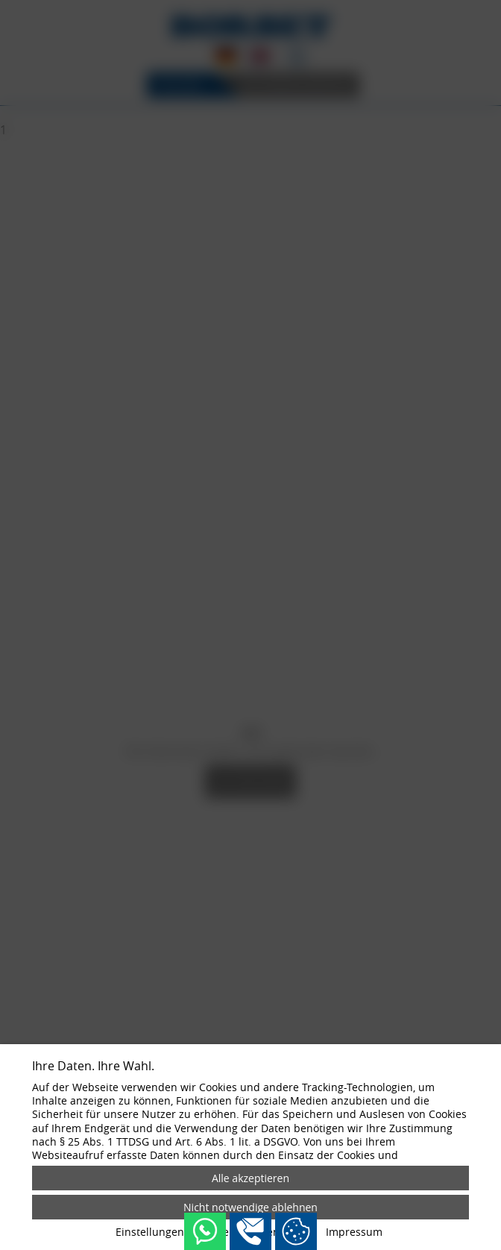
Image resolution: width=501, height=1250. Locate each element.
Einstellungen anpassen (176, 1232)
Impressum (354, 1232)
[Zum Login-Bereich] (3, 3)
